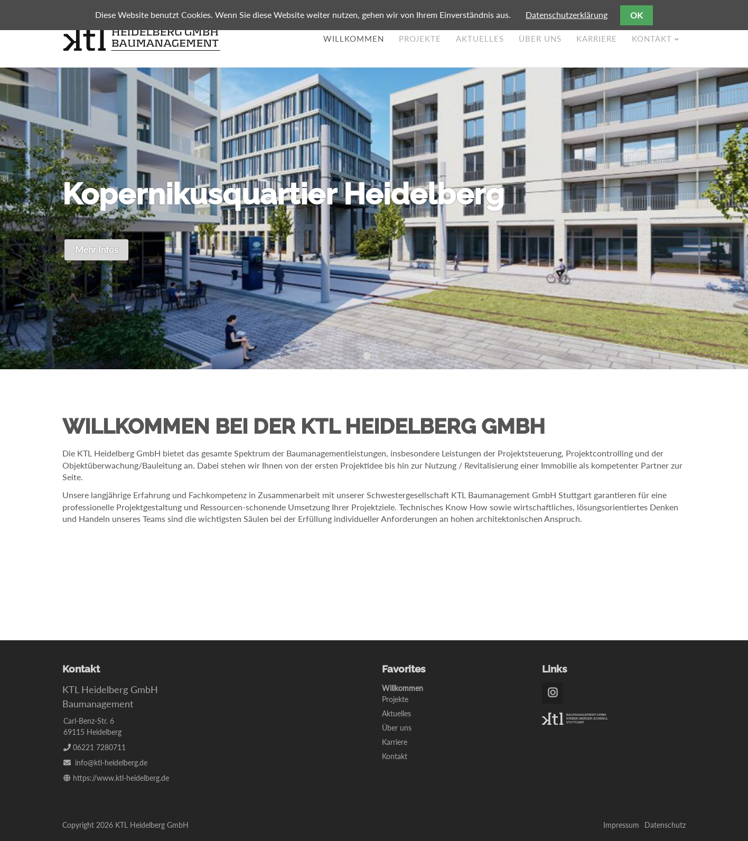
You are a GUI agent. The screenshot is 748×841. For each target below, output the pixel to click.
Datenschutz (665, 824)
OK (636, 15)
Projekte (420, 38)
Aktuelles (480, 38)
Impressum (621, 824)
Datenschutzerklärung (566, 15)
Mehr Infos (96, 249)
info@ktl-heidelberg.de (111, 762)
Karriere (596, 38)
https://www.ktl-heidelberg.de (121, 777)
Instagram (552, 693)
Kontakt (652, 38)
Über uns (540, 38)
